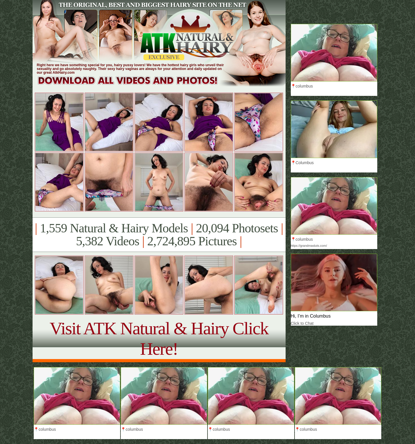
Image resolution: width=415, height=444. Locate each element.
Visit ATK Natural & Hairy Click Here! (159, 338)
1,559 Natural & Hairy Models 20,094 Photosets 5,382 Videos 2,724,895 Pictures (159, 235)
